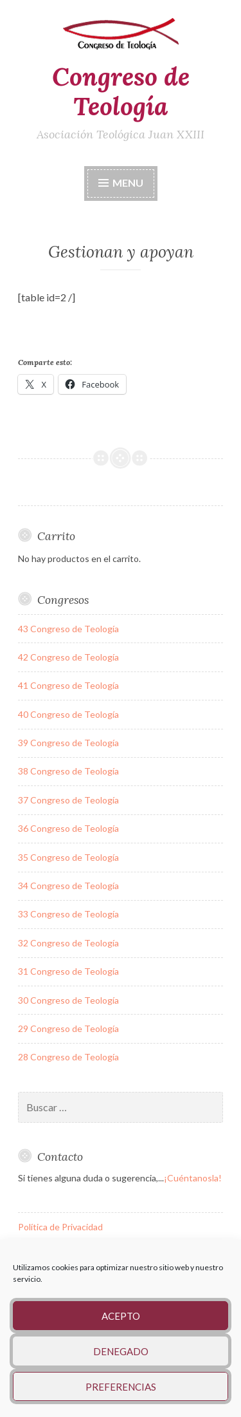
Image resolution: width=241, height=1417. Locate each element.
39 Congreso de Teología (68, 742)
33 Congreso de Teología (68, 913)
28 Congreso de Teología (68, 1056)
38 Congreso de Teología (68, 770)
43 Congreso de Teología (68, 628)
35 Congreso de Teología (68, 857)
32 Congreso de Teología (68, 942)
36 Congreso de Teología (68, 828)
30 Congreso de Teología (68, 1000)
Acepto (121, 1316)
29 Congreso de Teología (68, 1028)
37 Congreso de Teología (68, 799)
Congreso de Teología (121, 92)
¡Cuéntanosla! (193, 1177)
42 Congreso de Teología (68, 657)
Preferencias (120, 1387)
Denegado (120, 1351)
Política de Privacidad (60, 1226)
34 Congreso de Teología (68, 885)
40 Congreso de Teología (68, 714)
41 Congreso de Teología (68, 685)
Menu (127, 182)
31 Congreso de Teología (68, 971)
